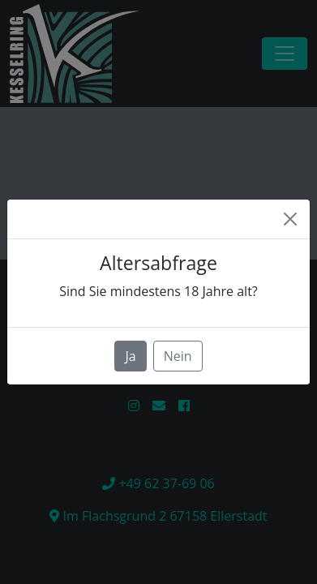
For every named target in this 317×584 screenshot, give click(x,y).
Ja (130, 356)
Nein (178, 356)
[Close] (290, 219)
